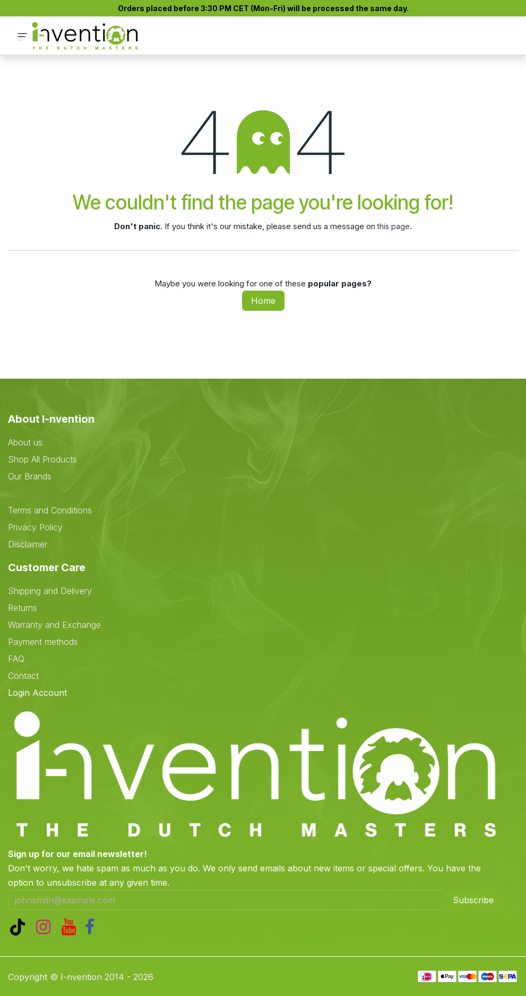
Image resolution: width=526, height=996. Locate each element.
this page (393, 226)
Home (263, 300)
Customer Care (46, 567)
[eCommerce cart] (454, 36)
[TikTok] (19, 927)
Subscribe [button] (473, 900)
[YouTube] (70, 927)
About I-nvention (51, 419)
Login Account (37, 692)
